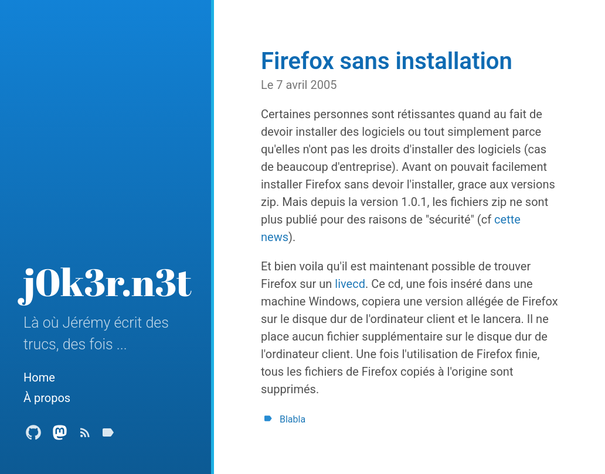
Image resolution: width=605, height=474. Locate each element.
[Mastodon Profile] (59, 435)
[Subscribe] (85, 435)
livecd (350, 284)
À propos (46, 398)
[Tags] (108, 435)
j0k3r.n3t (107, 281)
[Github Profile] (33, 435)
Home (39, 377)
